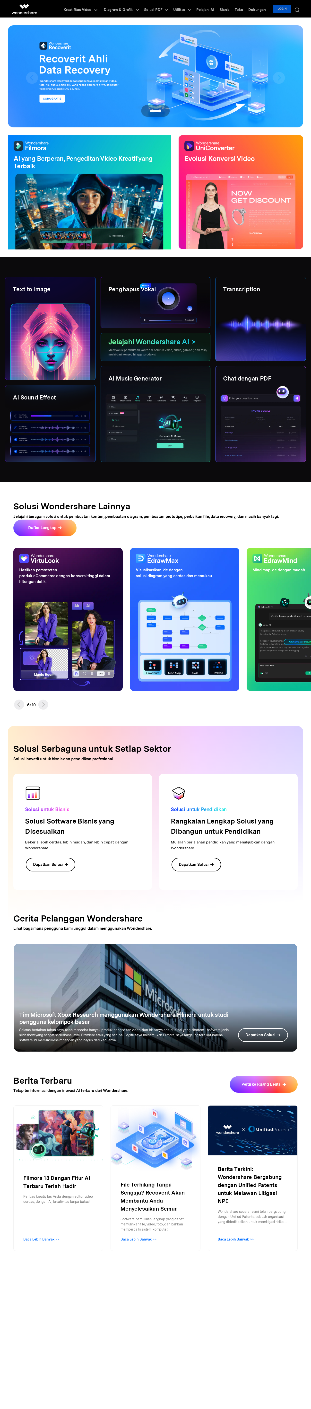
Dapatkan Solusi (50, 864)
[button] (19, 704)
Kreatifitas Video (97, 9)
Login (284, 8)
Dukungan (260, 9)
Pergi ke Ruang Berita (261, 1084)
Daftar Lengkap (42, 527)
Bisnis (231, 9)
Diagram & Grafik (137, 9)
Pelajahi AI (214, 9)
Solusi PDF (169, 9)
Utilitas (193, 9)
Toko (244, 9)
